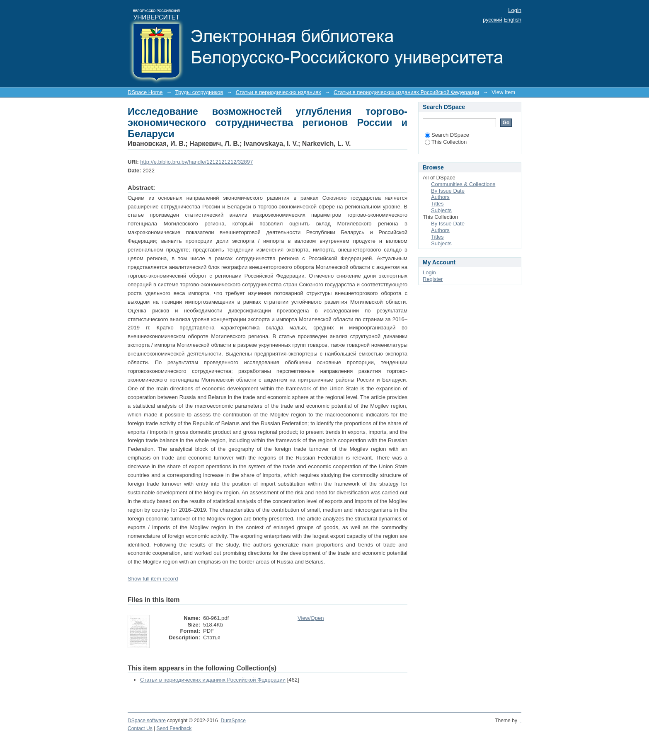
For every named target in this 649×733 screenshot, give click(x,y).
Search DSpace (447, 135)
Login (514, 10)
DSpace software (147, 720)
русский (492, 20)
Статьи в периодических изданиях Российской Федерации (406, 92)
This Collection (446, 142)
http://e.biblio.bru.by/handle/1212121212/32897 (196, 162)
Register (433, 279)
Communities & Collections (463, 184)
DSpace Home (145, 92)
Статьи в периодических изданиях (278, 92)
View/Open (311, 618)
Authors (440, 197)
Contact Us (140, 728)
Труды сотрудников (199, 92)
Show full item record (153, 579)
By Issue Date (448, 191)
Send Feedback (174, 728)
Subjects (441, 210)
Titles (437, 204)
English (512, 20)
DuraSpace (232, 720)
